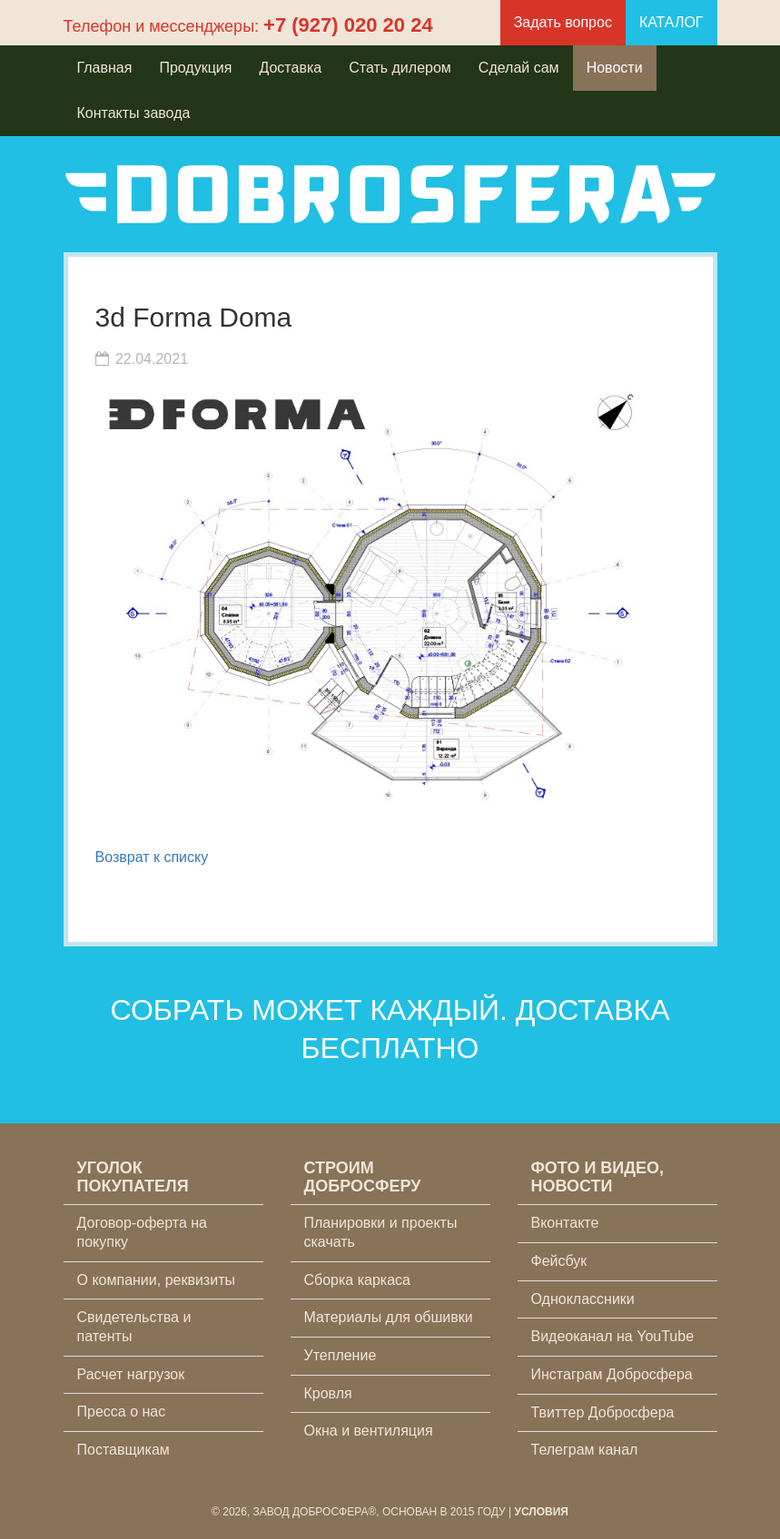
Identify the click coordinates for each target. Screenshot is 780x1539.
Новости (615, 67)
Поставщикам (123, 1449)
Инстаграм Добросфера (612, 1374)
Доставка (290, 67)
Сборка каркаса (357, 1280)
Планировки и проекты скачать (381, 1232)
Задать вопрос (563, 22)
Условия (541, 1511)
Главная (105, 67)
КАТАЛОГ (671, 22)
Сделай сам (519, 67)
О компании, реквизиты (156, 1280)
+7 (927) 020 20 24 (348, 25)
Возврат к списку (152, 857)
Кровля (328, 1393)
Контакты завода (134, 113)
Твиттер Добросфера (603, 1412)
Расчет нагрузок (131, 1374)
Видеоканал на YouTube (613, 1336)
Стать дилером (400, 67)
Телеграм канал (584, 1449)
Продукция (195, 67)
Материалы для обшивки (388, 1317)
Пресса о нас (121, 1411)
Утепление (340, 1355)
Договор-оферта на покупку (142, 1232)
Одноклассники (583, 1299)
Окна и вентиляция (368, 1430)
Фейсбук (559, 1261)
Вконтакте (565, 1222)
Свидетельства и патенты (134, 1326)
